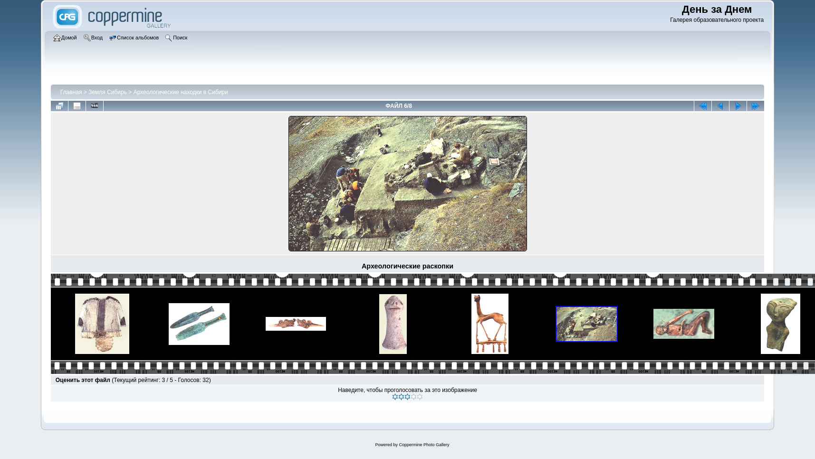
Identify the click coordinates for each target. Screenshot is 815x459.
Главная (71, 92)
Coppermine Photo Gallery (424, 444)
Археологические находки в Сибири (181, 92)
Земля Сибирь (107, 92)
